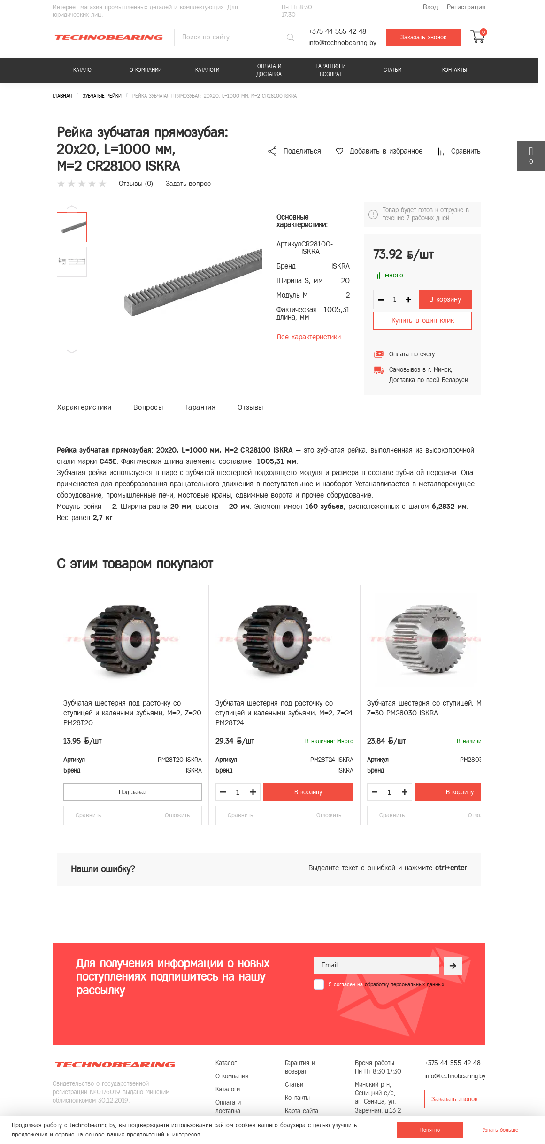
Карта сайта (301, 1110)
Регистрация (466, 7)
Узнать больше (500, 1130)
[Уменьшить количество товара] (223, 792)
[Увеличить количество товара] (253, 792)
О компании (145, 70)
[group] (181, 288)
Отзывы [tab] (250, 407)
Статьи (392, 70)
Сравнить (88, 815)
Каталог (83, 70)
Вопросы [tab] (148, 407)
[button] (72, 351)
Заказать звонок (423, 37)
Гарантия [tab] (200, 407)
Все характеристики (309, 337)
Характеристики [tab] (84, 407)
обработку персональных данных (404, 984)
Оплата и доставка (269, 70)
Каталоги (207, 70)
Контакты (454, 70)
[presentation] (385, 1012)
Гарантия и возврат (330, 70)
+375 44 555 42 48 (337, 31)
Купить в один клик (422, 320)
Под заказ (132, 792)
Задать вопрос (188, 183)
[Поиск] (290, 37)
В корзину (445, 299)
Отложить (177, 815)
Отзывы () (136, 183)
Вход (430, 7)
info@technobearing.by (342, 42)
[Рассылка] (453, 966)
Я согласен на (386, 984)
